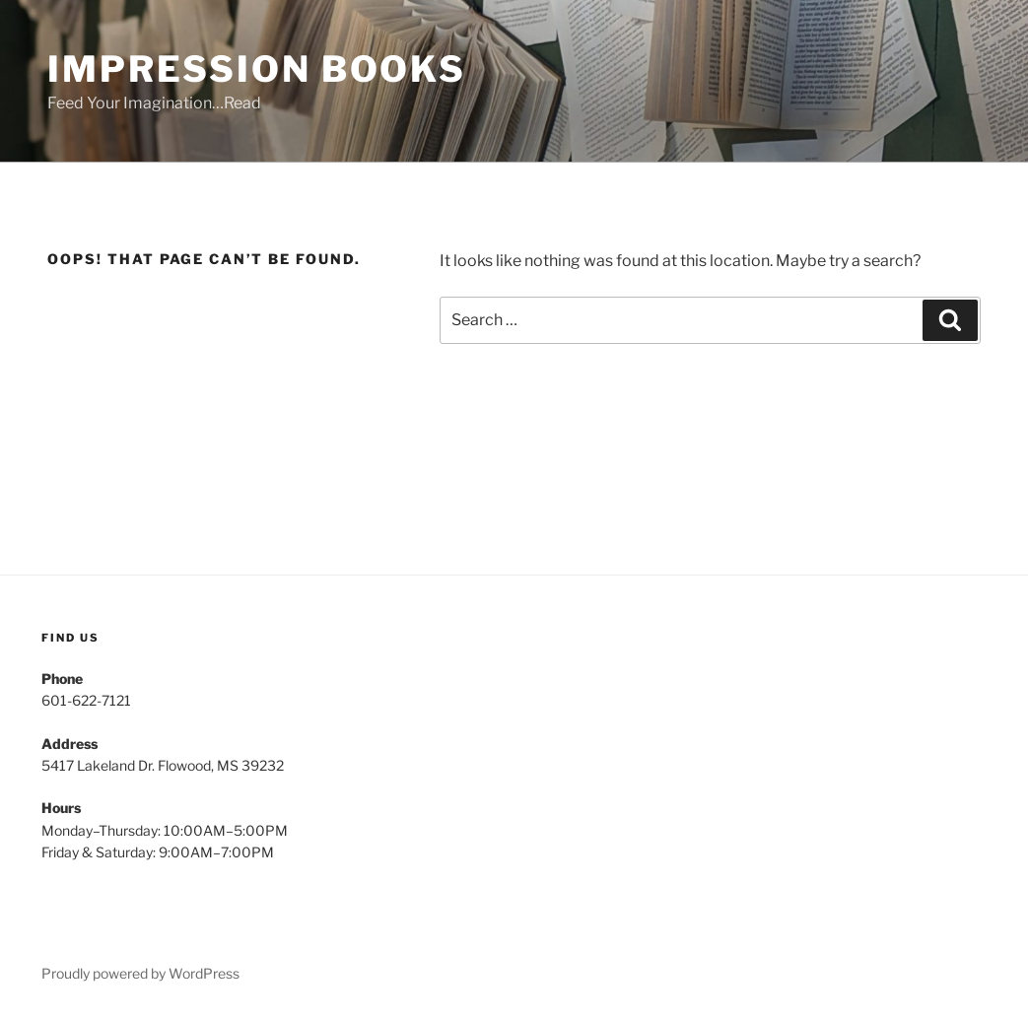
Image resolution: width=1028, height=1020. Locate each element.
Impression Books (256, 69)
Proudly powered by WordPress (140, 973)
